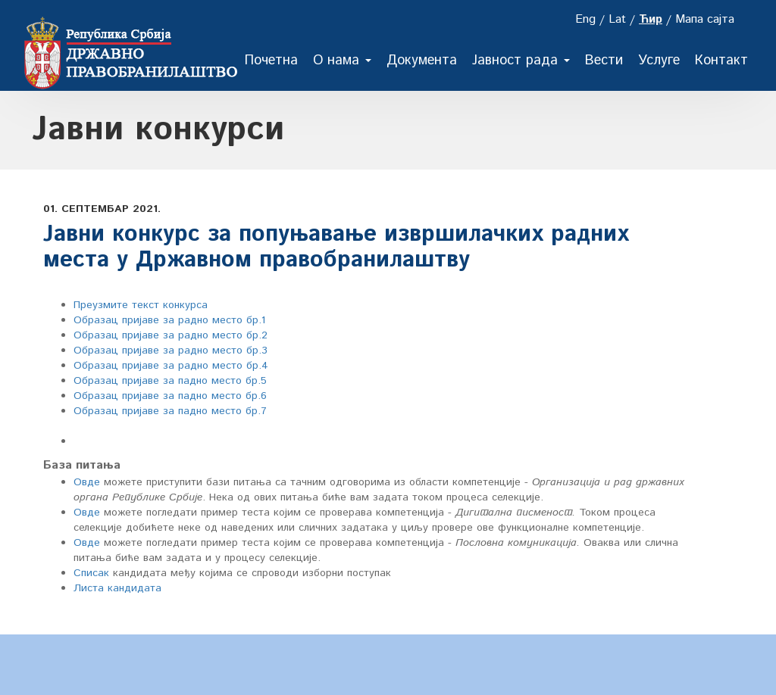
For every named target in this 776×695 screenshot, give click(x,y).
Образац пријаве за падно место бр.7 (170, 411)
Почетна (271, 60)
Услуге (659, 60)
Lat (617, 19)
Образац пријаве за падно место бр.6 (170, 396)
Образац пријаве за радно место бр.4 (171, 365)
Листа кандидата (117, 588)
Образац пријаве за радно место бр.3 (171, 350)
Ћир (650, 19)
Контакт (721, 60)
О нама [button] (342, 60)
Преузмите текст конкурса (141, 305)
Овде (87, 482)
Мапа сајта (704, 19)
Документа (421, 60)
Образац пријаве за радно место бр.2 (171, 335)
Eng (585, 19)
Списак (91, 573)
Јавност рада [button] (521, 60)
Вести (604, 60)
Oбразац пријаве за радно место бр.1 (169, 320)
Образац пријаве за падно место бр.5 (170, 380)
